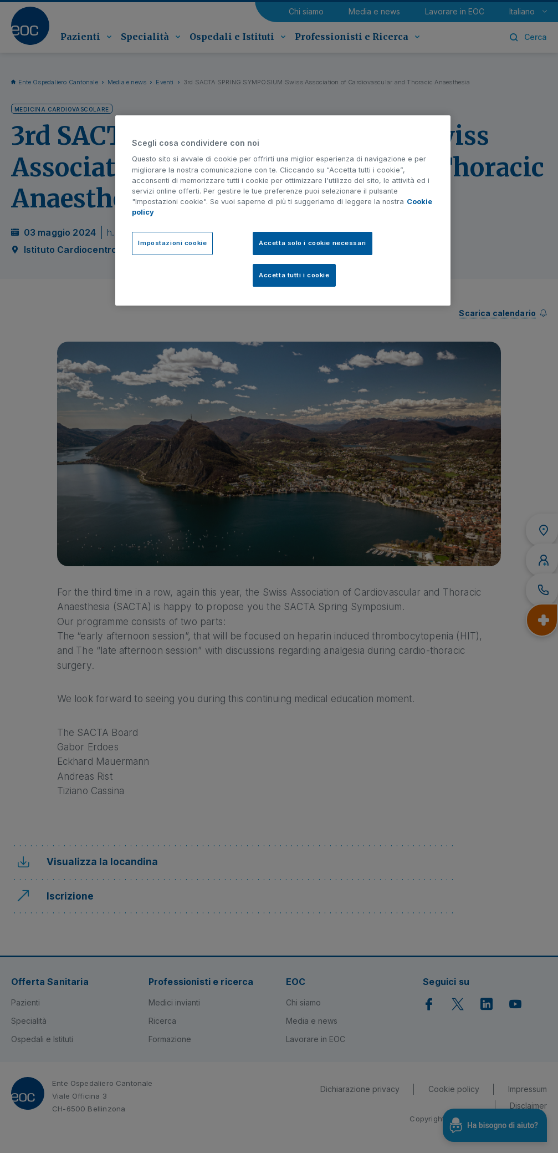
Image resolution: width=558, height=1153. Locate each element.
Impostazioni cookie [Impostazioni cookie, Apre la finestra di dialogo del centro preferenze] (172, 243)
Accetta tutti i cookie (294, 275)
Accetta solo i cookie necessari (312, 243)
